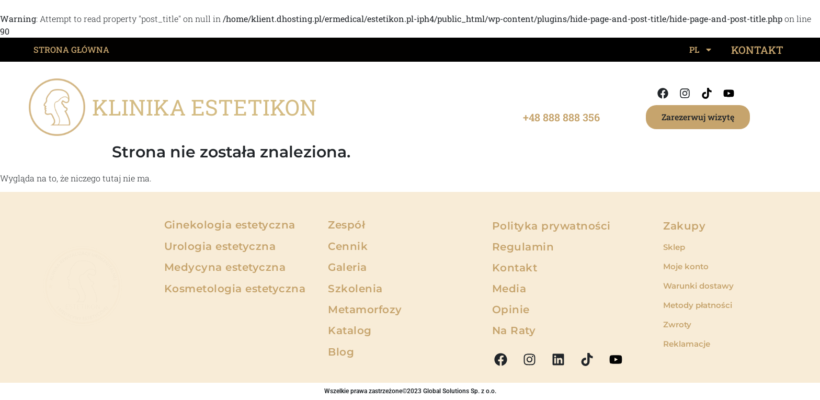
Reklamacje (686, 344)
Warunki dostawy (698, 286)
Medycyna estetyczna (225, 267)
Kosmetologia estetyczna (235, 288)
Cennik (348, 246)
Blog (341, 352)
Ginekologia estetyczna (229, 225)
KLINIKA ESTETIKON (204, 107)
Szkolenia (355, 288)
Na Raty (514, 330)
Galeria (347, 267)
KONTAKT (757, 49)
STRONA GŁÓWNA (71, 49)
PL (701, 49)
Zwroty (677, 324)
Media (509, 288)
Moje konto (686, 266)
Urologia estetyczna (220, 246)
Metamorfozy (365, 309)
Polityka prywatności (551, 226)
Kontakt (515, 267)
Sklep (674, 247)
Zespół (346, 225)
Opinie (511, 309)
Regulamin (523, 247)
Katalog (350, 330)
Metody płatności (697, 305)
